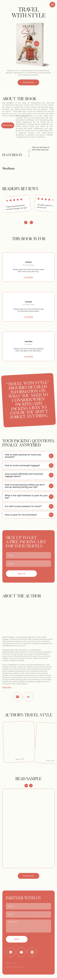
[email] (28, 563)
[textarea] (28, 925)
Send (16, 939)
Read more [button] (6, 687)
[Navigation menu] (52, 4)
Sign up (21, 573)
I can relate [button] (28, 277)
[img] (49, 162)
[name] (28, 555)
